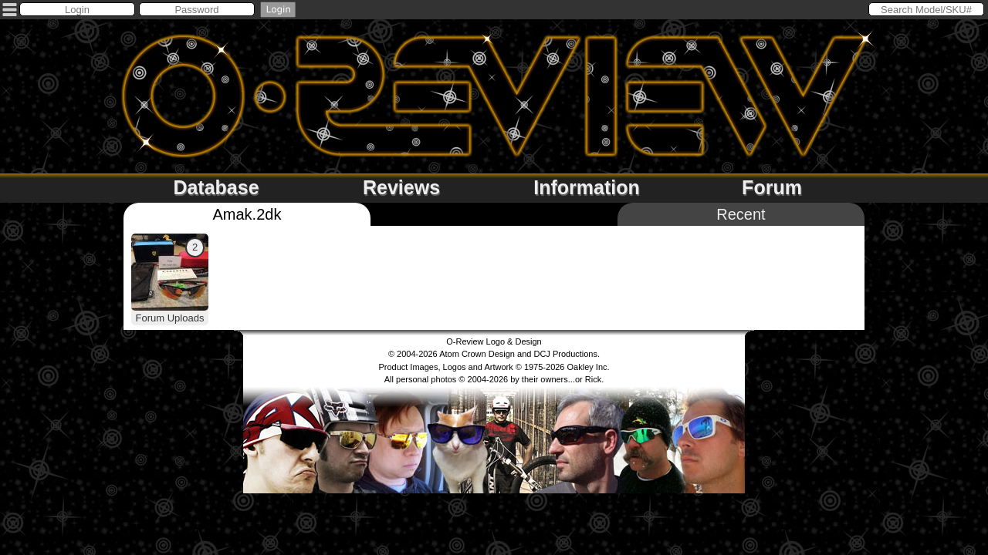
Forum (772, 187)
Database (216, 187)
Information (586, 187)
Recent (740, 214)
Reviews (401, 187)
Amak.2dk (247, 214)
